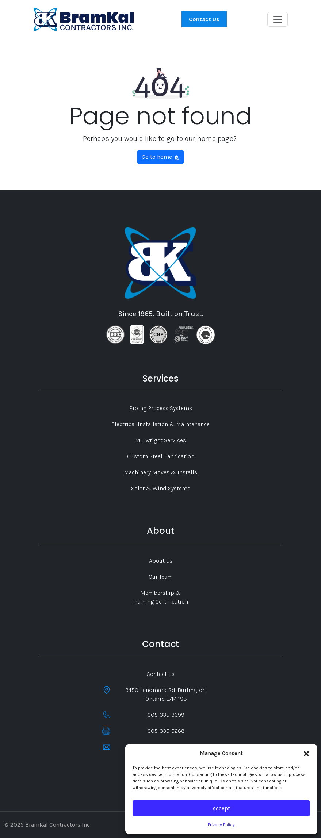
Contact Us (204, 19)
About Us (160, 560)
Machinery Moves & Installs (160, 472)
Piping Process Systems (160, 408)
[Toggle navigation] (277, 19)
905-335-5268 (166, 730)
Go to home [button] (160, 156)
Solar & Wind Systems (160, 488)
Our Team (161, 576)
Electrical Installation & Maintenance (160, 424)
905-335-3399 (166, 714)
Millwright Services (160, 440)
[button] (306, 753)
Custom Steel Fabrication (160, 456)
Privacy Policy (221, 824)
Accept (221, 808)
